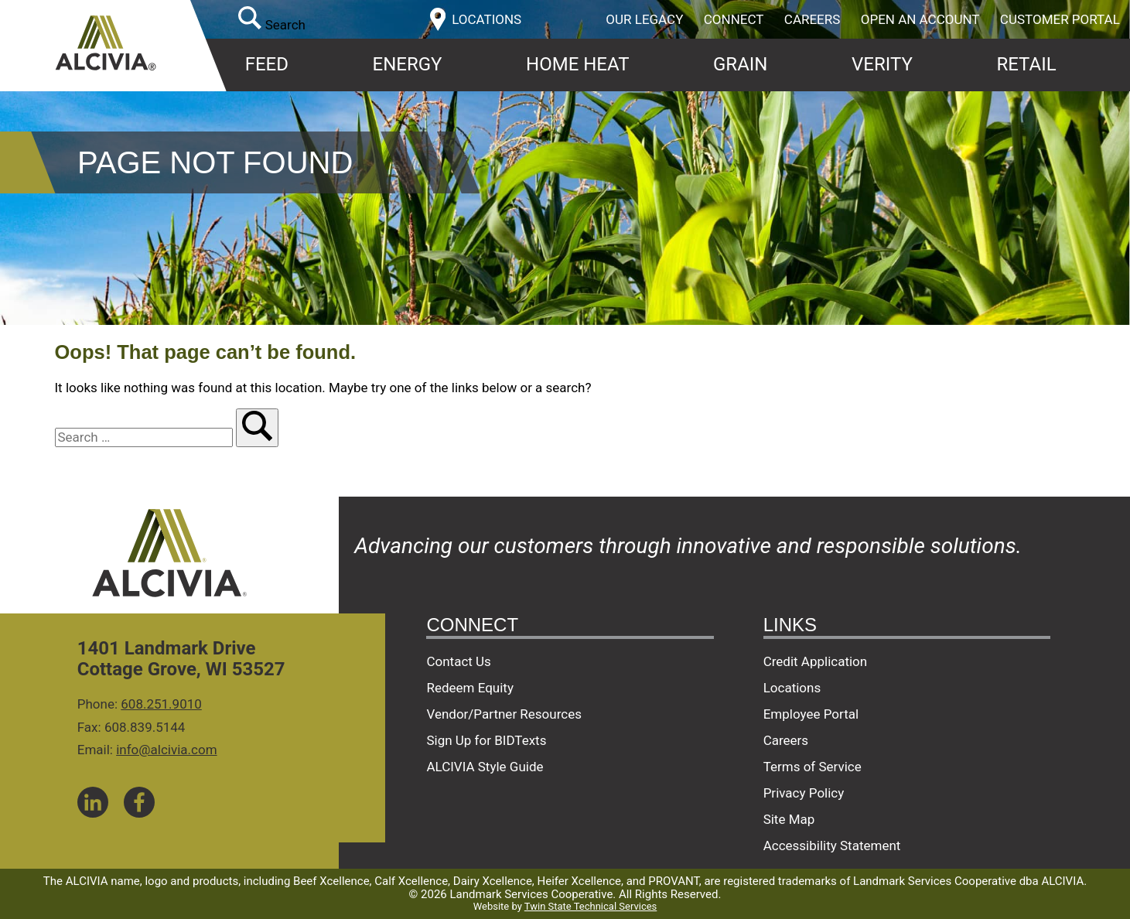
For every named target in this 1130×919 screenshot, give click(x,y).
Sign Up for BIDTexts (486, 740)
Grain (740, 64)
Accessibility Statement (832, 845)
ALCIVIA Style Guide (484, 766)
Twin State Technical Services (590, 906)
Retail (1026, 64)
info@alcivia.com (166, 749)
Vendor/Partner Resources (504, 714)
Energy (407, 64)
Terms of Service (812, 766)
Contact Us (458, 661)
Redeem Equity (470, 687)
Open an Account (920, 19)
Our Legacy (644, 19)
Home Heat (577, 64)
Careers (812, 19)
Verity (882, 64)
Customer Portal (1060, 19)
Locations (792, 687)
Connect (734, 19)
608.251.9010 (161, 704)
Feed (266, 64)
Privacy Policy (804, 793)
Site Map (789, 819)
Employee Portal (811, 714)
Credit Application (815, 661)
